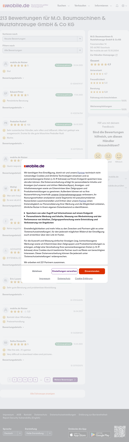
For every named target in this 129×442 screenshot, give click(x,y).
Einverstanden (92, 271)
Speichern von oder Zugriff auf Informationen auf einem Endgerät (59, 213)
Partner (81, 172)
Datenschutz (64, 278)
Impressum (44, 278)
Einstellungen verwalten (64, 271)
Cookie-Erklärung (84, 278)
